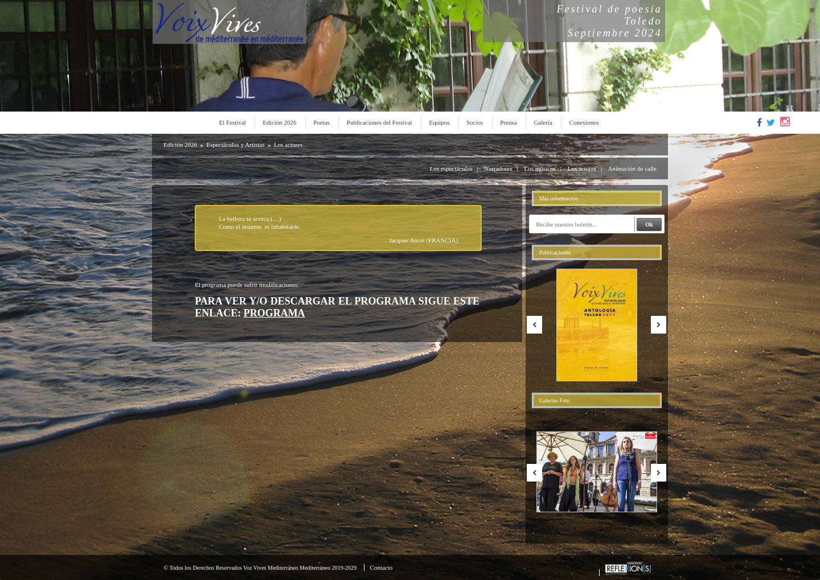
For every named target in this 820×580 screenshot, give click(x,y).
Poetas (321, 122)
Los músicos (539, 168)
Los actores (288, 144)
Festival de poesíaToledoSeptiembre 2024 (609, 21)
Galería (543, 122)
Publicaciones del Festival (379, 122)
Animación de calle (632, 168)
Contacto (381, 567)
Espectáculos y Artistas (235, 144)
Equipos (439, 122)
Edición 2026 (280, 122)
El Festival (232, 122)
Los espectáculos (451, 168)
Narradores (498, 168)
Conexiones (584, 122)
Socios (474, 122)
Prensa (508, 122)
